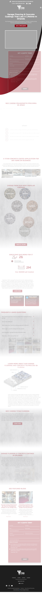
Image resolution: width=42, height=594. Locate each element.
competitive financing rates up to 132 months (22, 1)
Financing (22, 588)
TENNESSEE (14, 577)
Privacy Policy (32, 588)
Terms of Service (27, 588)
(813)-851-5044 (21, 581)
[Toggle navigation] (40, 5)
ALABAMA (28, 577)
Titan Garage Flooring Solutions (15, 588)
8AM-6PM (21, 583)
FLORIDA (18, 577)
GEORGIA (23, 577)
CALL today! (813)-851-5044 (18, 3)
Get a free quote (21, 25)
